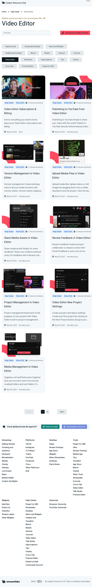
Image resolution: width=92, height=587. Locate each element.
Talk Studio (28, 60)
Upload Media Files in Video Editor (68, 175)
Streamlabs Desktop (32, 46)
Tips (62, 60)
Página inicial (10, 46)
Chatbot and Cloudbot (13, 53)
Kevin (21, 132)
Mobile (47, 53)
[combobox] (26, 33)
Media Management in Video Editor (21, 368)
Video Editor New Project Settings (67, 304)
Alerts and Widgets (56, 46)
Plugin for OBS (48, 66)
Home (4, 12)
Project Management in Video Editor (21, 304)
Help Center (15, 12)
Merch (33, 53)
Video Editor (10, 60)
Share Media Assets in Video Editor (21, 239)
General (62, 53)
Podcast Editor (28, 66)
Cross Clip (9, 66)
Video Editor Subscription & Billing (20, 111)
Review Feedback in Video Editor (71, 237)
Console (77, 53)
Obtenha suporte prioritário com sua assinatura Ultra (23, 18)
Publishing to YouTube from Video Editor (68, 111)
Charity (75, 60)
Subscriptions (46, 60)
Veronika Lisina (72, 132)
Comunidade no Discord (74, 427)
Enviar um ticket (50, 427)
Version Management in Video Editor (22, 175)
